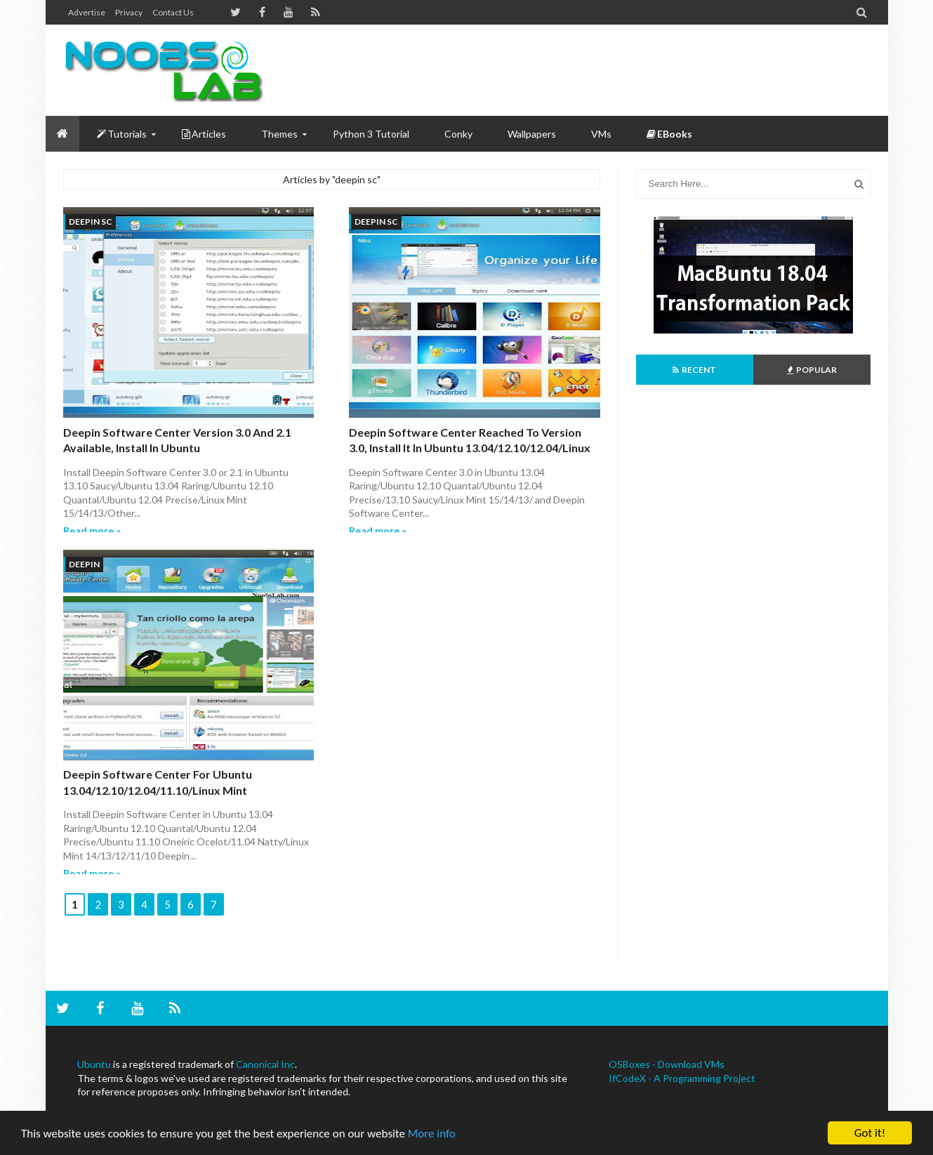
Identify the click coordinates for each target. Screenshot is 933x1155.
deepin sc (90, 221)
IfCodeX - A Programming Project (682, 1078)
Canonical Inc (265, 1064)
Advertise (86, 12)
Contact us (173, 12)
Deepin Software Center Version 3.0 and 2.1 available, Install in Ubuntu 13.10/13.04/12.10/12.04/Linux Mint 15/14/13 (179, 447)
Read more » (92, 530)
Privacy (129, 12)
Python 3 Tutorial (371, 134)
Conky (458, 134)
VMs (601, 134)
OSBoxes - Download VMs (666, 1064)
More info (432, 1133)
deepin (84, 564)
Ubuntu (94, 1064)
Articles (204, 134)
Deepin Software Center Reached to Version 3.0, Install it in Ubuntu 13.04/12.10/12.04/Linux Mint (469, 447)
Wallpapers (532, 134)
